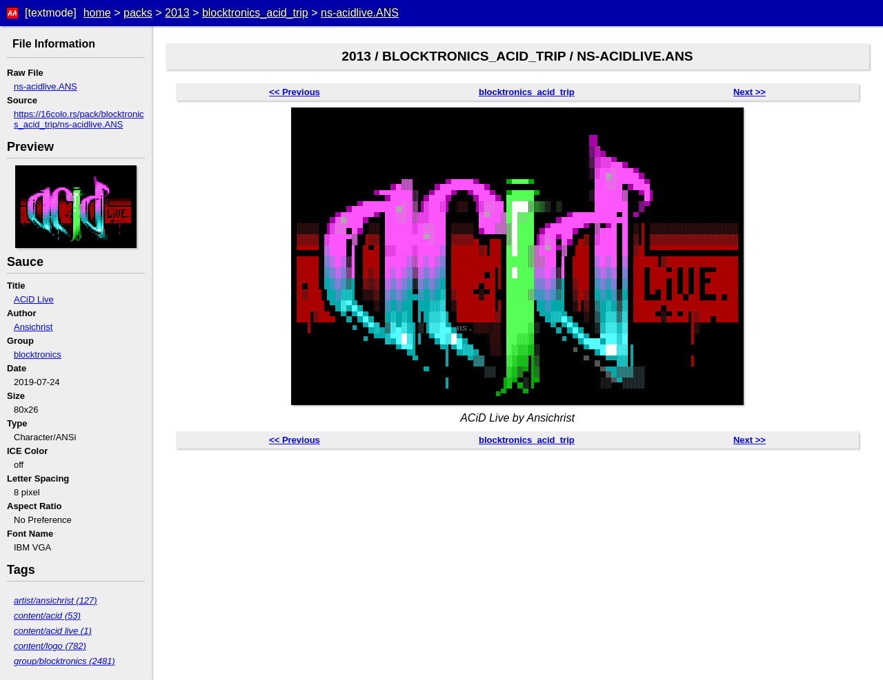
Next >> (749, 92)
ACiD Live (34, 299)
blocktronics (37, 354)
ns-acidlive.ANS (360, 13)
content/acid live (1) (53, 631)
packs (137, 13)
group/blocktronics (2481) (64, 661)
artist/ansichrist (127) (55, 600)
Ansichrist (33, 327)
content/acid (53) (47, 615)
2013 (177, 13)
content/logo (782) (50, 646)
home (97, 13)
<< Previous (294, 92)
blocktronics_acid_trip (255, 13)
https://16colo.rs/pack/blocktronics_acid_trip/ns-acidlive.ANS (79, 119)
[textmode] (51, 13)
